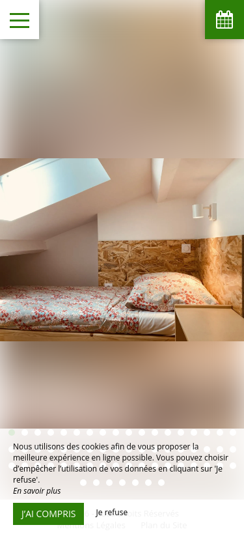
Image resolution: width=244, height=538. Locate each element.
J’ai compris (48, 513)
